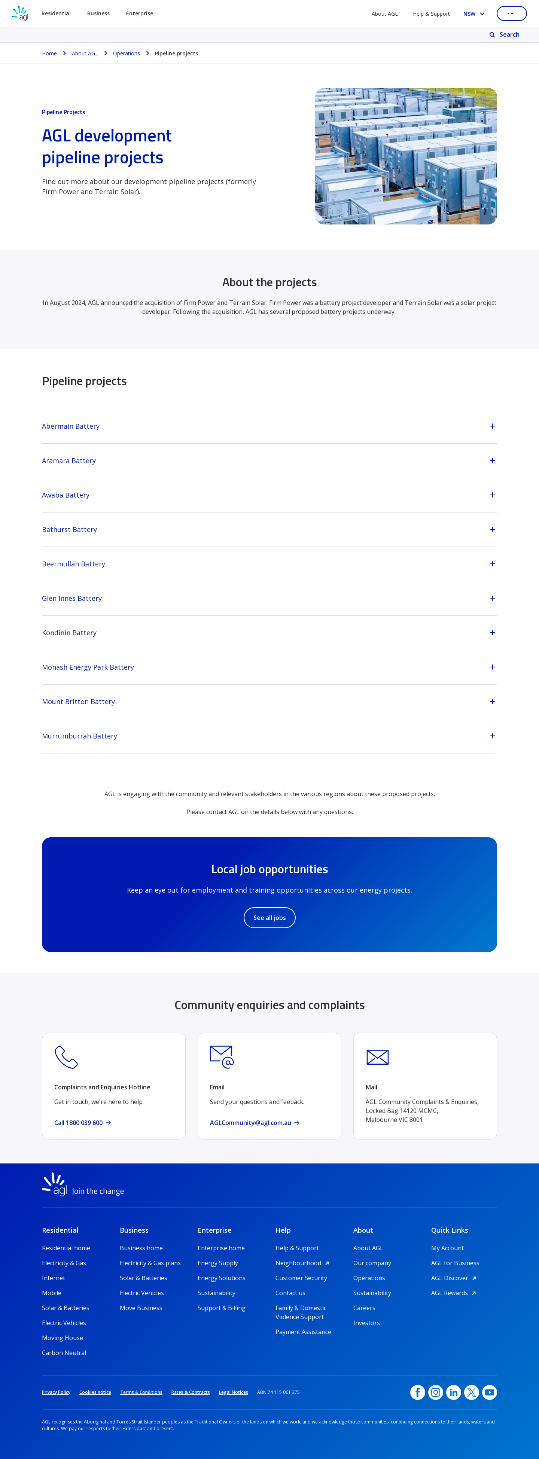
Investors (366, 1323)
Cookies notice (95, 1392)
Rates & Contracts (190, 1392)
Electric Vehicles (64, 1323)
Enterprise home (221, 1248)
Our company (372, 1263)
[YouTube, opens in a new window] (489, 1392)
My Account (447, 1248)
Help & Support (431, 13)
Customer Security (301, 1278)
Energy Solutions (222, 1278)
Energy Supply (218, 1263)
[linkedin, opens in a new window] (453, 1392)
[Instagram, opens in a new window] (435, 1392)
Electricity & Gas (64, 1263)
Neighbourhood (303, 1262)
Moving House (62, 1338)
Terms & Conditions (141, 1392)
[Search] (505, 34)
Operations (369, 1278)
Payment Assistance (303, 1332)
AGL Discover (455, 1277)
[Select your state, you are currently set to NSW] (475, 13)
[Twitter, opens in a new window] (471, 1392)
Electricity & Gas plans (150, 1263)
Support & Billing (222, 1308)
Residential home (66, 1248)
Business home (141, 1248)
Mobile (51, 1293)
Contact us (290, 1293)
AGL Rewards (454, 1292)
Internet (53, 1278)
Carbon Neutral (64, 1353)
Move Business (141, 1308)
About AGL (385, 13)
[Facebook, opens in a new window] (417, 1392)
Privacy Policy (56, 1392)
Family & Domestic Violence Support (300, 1308)
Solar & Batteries (65, 1308)
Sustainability (216, 1293)
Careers (364, 1308)
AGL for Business (455, 1263)
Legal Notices (233, 1392)
